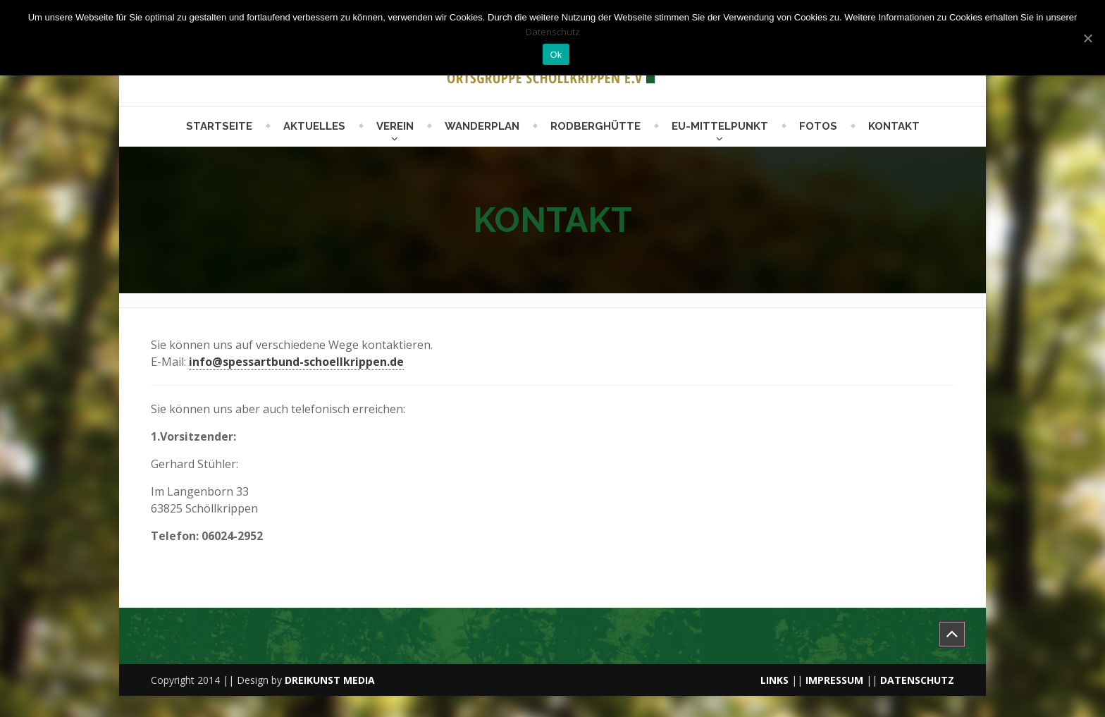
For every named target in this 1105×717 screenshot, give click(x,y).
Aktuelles (314, 126)
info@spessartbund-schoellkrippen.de (296, 361)
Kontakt (894, 126)
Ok (556, 54)
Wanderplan (482, 126)
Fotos (818, 126)
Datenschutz (553, 31)
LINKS (774, 680)
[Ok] (1087, 38)
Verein (395, 126)
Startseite (219, 126)
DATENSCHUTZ (917, 680)
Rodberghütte (595, 126)
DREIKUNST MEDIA (330, 680)
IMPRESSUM (834, 680)
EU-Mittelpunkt (720, 126)
